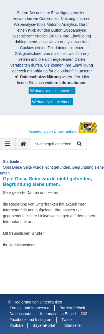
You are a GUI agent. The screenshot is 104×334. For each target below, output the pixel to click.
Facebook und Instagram (30, 319)
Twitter (67, 319)
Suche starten (79, 144)
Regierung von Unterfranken (37, 302)
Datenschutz (20, 314)
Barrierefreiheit (72, 308)
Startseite (11, 161)
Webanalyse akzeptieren (51, 90)
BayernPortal (44, 325)
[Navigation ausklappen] (8, 144)
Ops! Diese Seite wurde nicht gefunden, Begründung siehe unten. (52, 170)
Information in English (59, 314)
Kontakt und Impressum (29, 308)
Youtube (16, 325)
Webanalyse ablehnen (51, 102)
